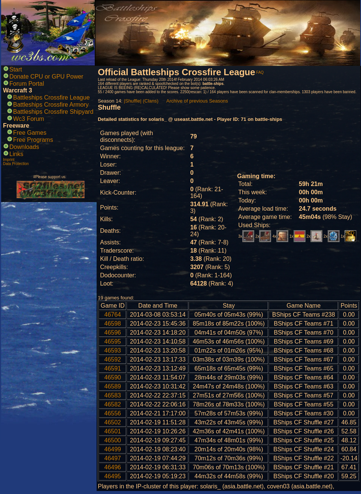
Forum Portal (26, 83)
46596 (112, 332)
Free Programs (33, 140)
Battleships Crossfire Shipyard (53, 112)
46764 (112, 314)
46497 (112, 458)
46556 (112, 413)
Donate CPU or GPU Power (46, 76)
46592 (112, 359)
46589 (112, 386)
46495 (112, 476)
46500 (112, 440)
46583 (112, 395)
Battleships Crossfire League (51, 97)
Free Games (29, 132)
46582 (112, 404)
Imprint (9, 160)
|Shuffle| (133, 101)
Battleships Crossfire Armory (51, 104)
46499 (112, 449)
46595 (112, 341)
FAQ (260, 72)
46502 (112, 422)
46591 (112, 368)
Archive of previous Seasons (197, 101)
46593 (112, 350)
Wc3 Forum (28, 119)
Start (15, 69)
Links (16, 154)
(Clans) (150, 101)
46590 (112, 377)
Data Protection (16, 164)
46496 (112, 467)
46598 (112, 323)
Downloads (24, 147)
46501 (112, 431)
